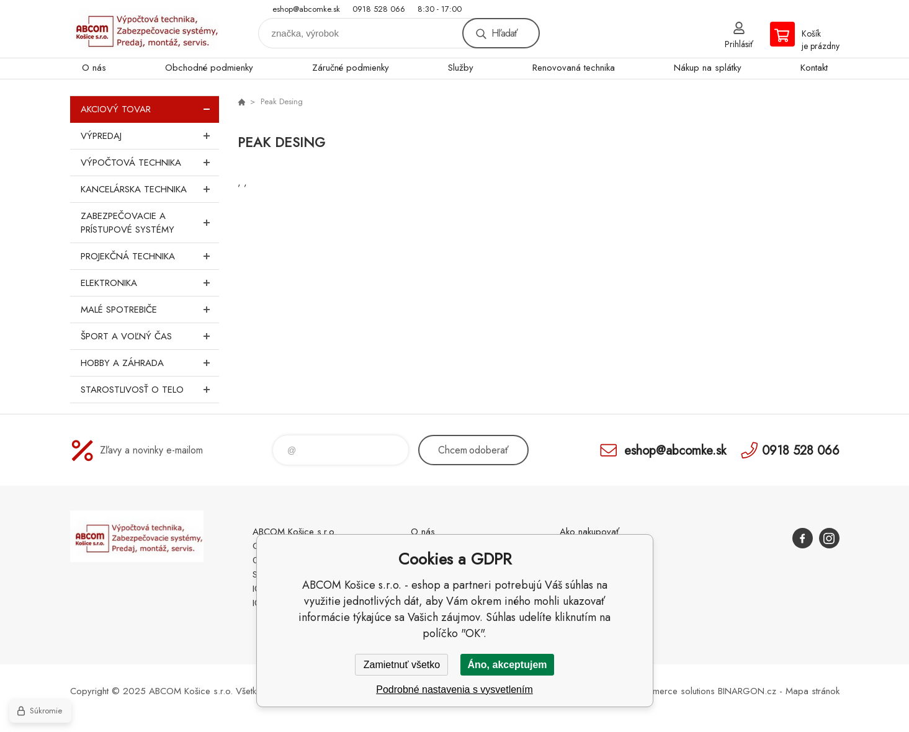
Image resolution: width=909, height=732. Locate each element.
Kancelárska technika (150, 189)
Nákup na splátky (707, 67)
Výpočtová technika (150, 163)
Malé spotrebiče (150, 310)
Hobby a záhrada (150, 363)
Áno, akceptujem (507, 664)
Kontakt (814, 67)
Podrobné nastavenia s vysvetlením (454, 689)
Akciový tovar (150, 109)
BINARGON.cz (747, 691)
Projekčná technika (150, 256)
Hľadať (504, 33)
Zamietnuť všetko (402, 664)
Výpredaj (150, 136)
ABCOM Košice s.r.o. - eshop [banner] (144, 29)
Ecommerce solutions (672, 691)
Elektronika (150, 283)
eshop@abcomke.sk (306, 9)
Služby (460, 67)
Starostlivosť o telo (150, 390)
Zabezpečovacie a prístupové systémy (150, 223)
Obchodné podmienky (209, 67)
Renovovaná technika (573, 67)
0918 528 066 (378, 9)
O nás (94, 67)
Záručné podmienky (350, 67)
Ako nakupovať (589, 531)
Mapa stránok (813, 691)
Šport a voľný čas (150, 336)
